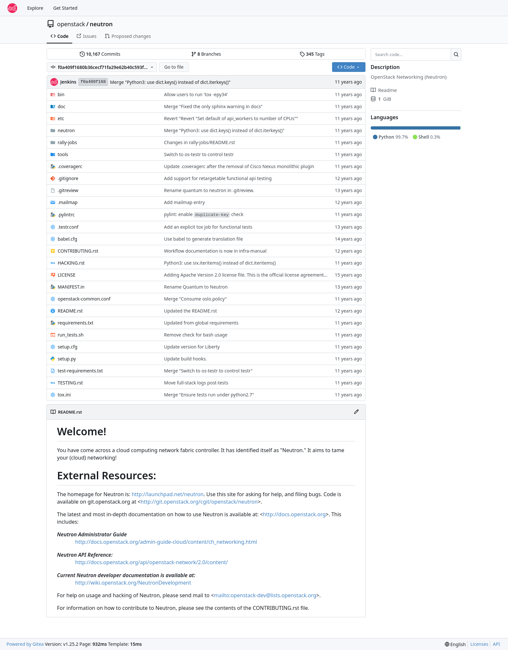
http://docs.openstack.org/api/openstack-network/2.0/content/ (151, 562)
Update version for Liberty (192, 347)
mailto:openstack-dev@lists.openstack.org (265, 595)
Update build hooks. (185, 359)
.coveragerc (70, 166)
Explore (35, 8)
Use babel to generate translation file (203, 239)
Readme (384, 90)
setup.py (67, 359)
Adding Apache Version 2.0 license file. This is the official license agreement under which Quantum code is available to (289, 275)
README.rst (70, 311)
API (496, 644)
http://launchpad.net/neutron (167, 494)
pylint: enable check (203, 214)
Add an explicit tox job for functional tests (208, 227)
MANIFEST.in (71, 287)
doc (61, 106)
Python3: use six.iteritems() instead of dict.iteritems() (220, 263)
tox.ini (64, 395)
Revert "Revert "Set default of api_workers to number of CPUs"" (231, 118)
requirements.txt (75, 323)
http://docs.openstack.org (294, 514)
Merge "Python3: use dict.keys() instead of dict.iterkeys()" (170, 82)
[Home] (12, 8)
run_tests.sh (71, 335)
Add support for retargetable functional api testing (217, 178)
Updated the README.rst (190, 311)
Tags (312, 54)
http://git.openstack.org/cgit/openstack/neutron (199, 501)
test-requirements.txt (80, 371)
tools (63, 154)
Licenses (479, 644)
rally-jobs (67, 142)
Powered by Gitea (25, 644)
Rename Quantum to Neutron (195, 287)
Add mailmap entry (184, 202)
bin (61, 94)
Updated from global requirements (201, 323)
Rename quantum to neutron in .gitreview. (209, 190)
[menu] (455, 644)
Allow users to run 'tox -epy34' (196, 94)
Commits (100, 54)
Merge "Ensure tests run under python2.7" (209, 395)
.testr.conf (68, 227)
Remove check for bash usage (195, 335)
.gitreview (68, 190)
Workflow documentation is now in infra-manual (215, 251)
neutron (101, 24)
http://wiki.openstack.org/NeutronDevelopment (133, 582)
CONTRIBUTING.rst (78, 251)
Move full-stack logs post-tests (196, 383)
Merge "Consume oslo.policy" (195, 299)
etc (61, 118)
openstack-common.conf (84, 299)
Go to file (173, 67)
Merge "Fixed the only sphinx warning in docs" (213, 106)
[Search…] (456, 54)
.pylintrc (66, 214)
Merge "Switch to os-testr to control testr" (208, 371)
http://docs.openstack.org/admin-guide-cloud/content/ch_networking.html (166, 541)
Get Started (65, 8)
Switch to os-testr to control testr (199, 154)
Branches (206, 54)
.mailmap (67, 202)
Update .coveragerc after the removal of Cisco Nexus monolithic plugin (239, 166)
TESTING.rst (70, 383)
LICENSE (66, 275)
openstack (71, 24)
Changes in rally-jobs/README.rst (199, 142)
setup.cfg (67, 347)
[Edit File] (356, 411)
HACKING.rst (71, 263)
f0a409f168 (93, 81)
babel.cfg (67, 239)
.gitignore (68, 178)
